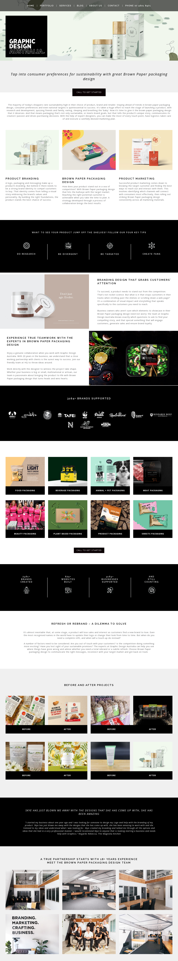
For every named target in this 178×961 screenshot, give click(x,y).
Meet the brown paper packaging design (84, 862)
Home (30, 6)
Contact (114, 6)
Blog (80, 6)
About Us (95, 6)
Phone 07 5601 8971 (138, 6)
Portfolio (47, 6)
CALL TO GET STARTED (89, 92)
